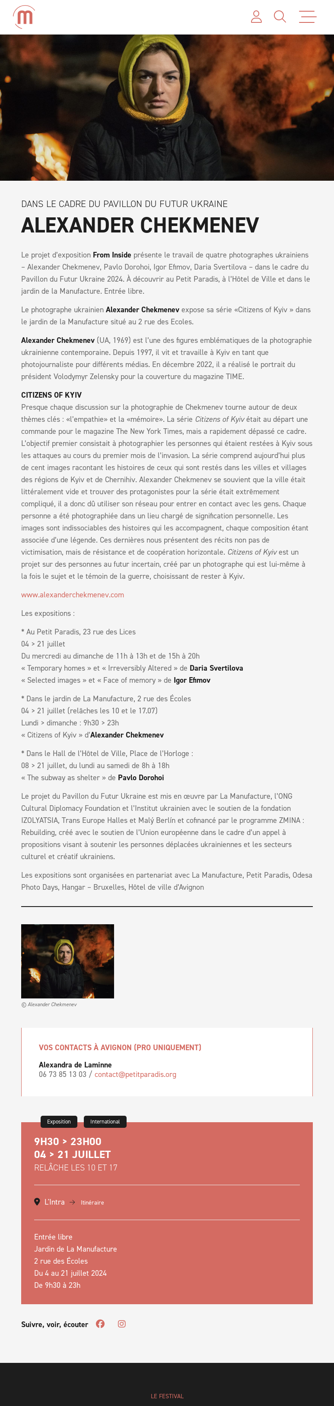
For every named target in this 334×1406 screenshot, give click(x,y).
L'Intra (55, 1202)
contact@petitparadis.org (135, 1074)
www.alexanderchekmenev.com (72, 595)
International (105, 1121)
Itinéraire (87, 1203)
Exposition (59, 1121)
